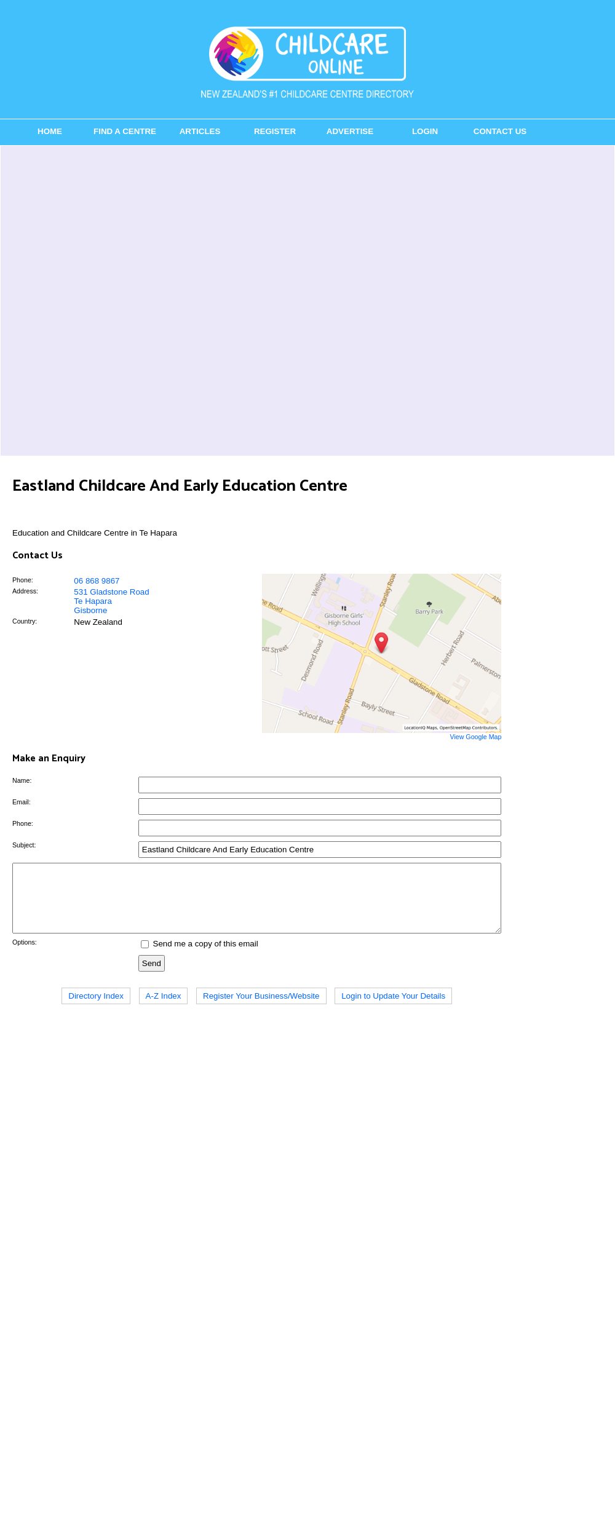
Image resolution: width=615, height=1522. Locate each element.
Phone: (22, 580)
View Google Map (475, 736)
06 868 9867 (96, 580)
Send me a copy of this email (199, 956)
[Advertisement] (146, 300)
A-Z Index (163, 1008)
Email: (21, 802)
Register (275, 131)
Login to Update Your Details (393, 1008)
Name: (21, 780)
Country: (24, 621)
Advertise (350, 131)
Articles (200, 131)
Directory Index (96, 1008)
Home (50, 131)
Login (425, 131)
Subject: (24, 845)
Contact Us (500, 131)
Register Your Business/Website (261, 1008)
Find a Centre (124, 131)
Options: (24, 955)
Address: (25, 591)
